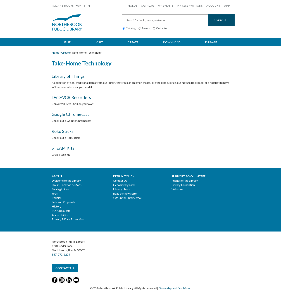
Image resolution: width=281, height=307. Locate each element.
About (57, 176)
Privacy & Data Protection (68, 219)
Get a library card (124, 184)
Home (55, 52)
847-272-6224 (61, 254)
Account (213, 5)
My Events (165, 5)
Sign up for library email (127, 197)
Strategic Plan (60, 189)
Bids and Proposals (63, 202)
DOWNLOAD (171, 42)
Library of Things (68, 76)
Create (65, 52)
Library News (121, 189)
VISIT (99, 42)
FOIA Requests (61, 210)
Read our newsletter (125, 193)
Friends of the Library (185, 180)
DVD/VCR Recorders (71, 97)
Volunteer (178, 189)
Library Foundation (183, 184)
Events (146, 28)
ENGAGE (211, 42)
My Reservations (190, 5)
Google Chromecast (70, 114)
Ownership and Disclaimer (175, 288)
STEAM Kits (63, 148)
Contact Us (120, 180)
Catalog (147, 5)
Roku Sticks (62, 131)
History (56, 206)
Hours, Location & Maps (67, 184)
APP (227, 5)
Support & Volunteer (189, 176)
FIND (67, 42)
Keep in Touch (124, 176)
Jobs (55, 193)
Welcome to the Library (66, 180)
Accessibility (60, 215)
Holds (132, 5)
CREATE (133, 42)
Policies (56, 197)
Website (161, 28)
